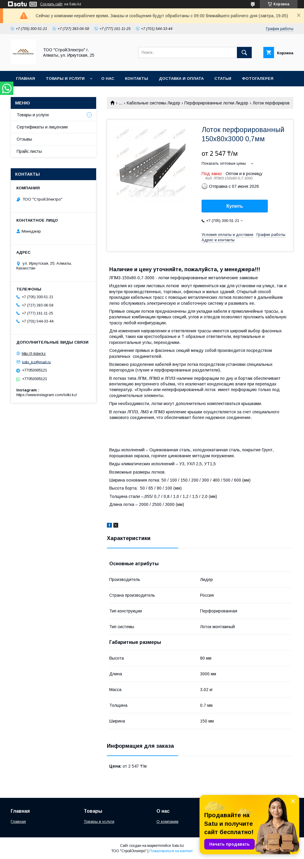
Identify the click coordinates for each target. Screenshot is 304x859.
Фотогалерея (257, 78)
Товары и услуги (65, 78)
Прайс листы (29, 151)
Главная (25, 78)
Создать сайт (51, 4)
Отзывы (24, 139)
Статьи (222, 78)
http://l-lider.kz (34, 353)
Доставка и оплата (181, 78)
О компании (167, 821)
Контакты (136, 78)
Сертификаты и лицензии (42, 127)
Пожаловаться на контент (171, 851)
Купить (235, 206)
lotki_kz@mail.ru (36, 362)
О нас (107, 78)
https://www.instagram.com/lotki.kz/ (46, 395)
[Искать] (244, 52)
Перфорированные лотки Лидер (216, 103)
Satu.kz (178, 846)
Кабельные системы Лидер (153, 103)
